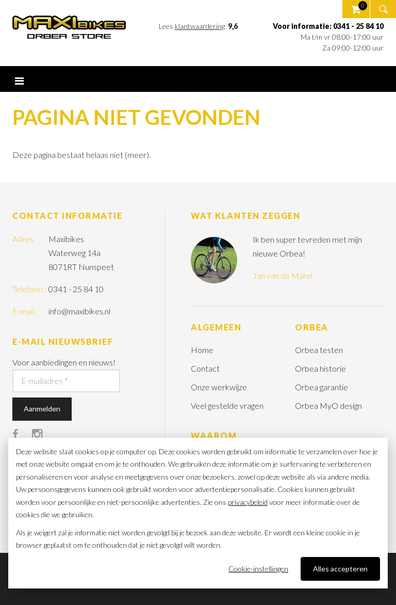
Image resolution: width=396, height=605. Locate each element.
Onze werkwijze (219, 387)
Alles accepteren (340, 568)
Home (202, 350)
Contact (205, 368)
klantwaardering (200, 26)
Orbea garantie (321, 387)
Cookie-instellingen (258, 568)
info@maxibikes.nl (79, 311)
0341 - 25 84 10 (76, 289)
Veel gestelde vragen (227, 405)
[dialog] (198, 513)
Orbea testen (319, 350)
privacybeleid (248, 502)
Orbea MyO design (328, 405)
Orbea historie (320, 368)
